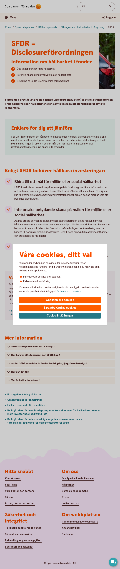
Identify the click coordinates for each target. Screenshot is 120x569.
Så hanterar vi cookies (69, 291)
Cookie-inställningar (60, 316)
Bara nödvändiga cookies (60, 308)
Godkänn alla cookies (60, 300)
